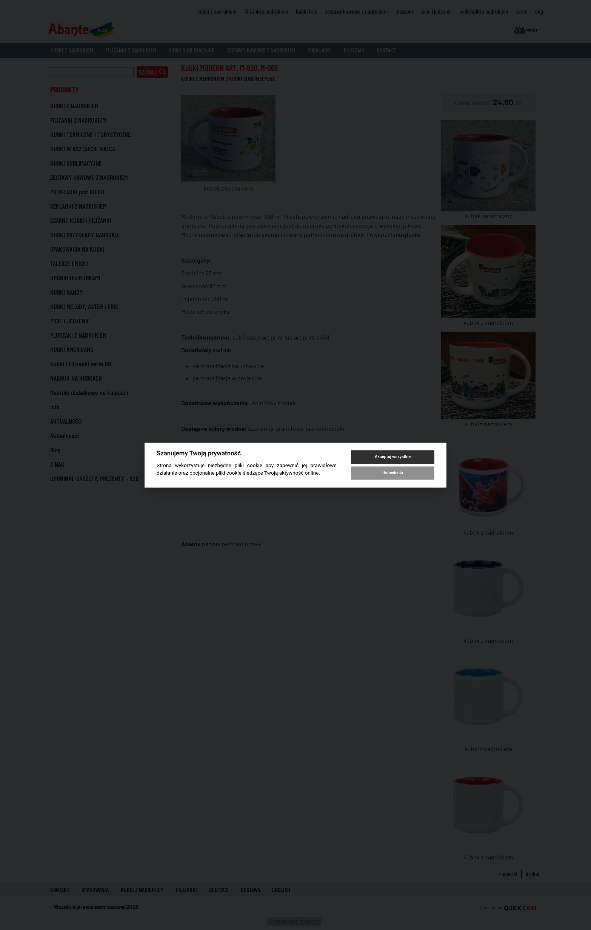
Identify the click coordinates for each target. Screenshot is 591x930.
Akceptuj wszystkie (393, 457)
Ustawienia (392, 472)
